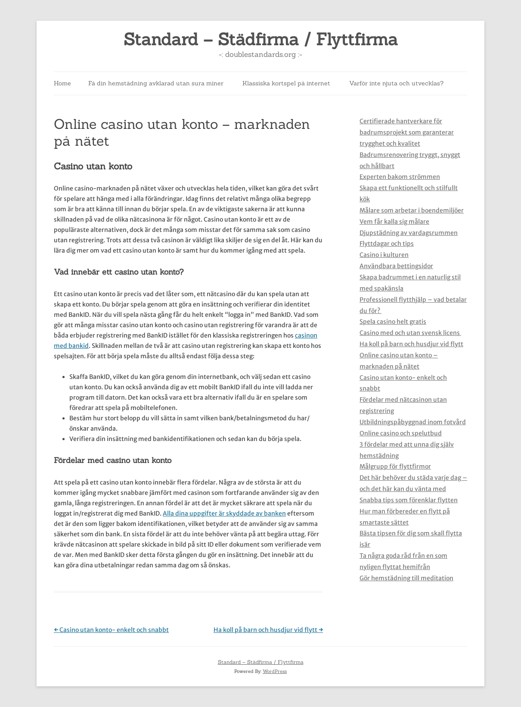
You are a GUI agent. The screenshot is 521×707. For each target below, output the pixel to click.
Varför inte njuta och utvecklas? (396, 83)
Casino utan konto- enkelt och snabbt (111, 630)
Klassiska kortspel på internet (286, 83)
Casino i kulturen (384, 255)
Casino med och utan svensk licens (410, 333)
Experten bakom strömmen (400, 177)
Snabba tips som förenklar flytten (409, 500)
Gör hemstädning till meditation (406, 578)
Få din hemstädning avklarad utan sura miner (155, 83)
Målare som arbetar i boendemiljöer (412, 210)
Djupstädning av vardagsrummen (409, 233)
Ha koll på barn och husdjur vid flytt (268, 630)
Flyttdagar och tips (387, 243)
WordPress (275, 671)
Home (62, 83)
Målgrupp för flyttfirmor (395, 466)
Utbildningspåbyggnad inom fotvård (413, 422)
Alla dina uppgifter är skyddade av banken (224, 513)
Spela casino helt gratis (393, 321)
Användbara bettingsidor (396, 266)
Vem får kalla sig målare (394, 221)
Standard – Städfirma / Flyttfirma (261, 39)
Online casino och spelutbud (401, 433)
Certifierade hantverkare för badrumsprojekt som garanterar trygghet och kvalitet (407, 132)
